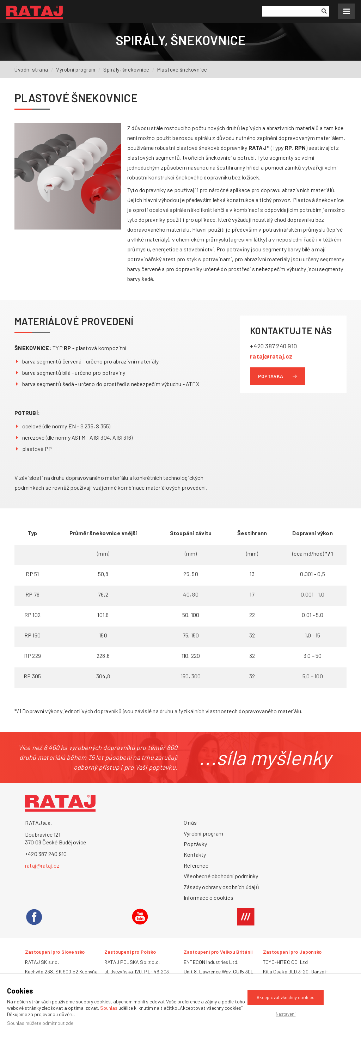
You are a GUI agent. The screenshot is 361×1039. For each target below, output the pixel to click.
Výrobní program (76, 69)
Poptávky (195, 844)
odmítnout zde (57, 1023)
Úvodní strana (31, 69)
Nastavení (285, 1014)
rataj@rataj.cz (271, 356)
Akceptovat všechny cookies (285, 997)
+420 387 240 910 (274, 346)
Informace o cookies (208, 897)
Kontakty (195, 854)
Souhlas (108, 1008)
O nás (190, 822)
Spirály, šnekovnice (127, 69)
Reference (196, 865)
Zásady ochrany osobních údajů (221, 887)
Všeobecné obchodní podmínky (221, 876)
